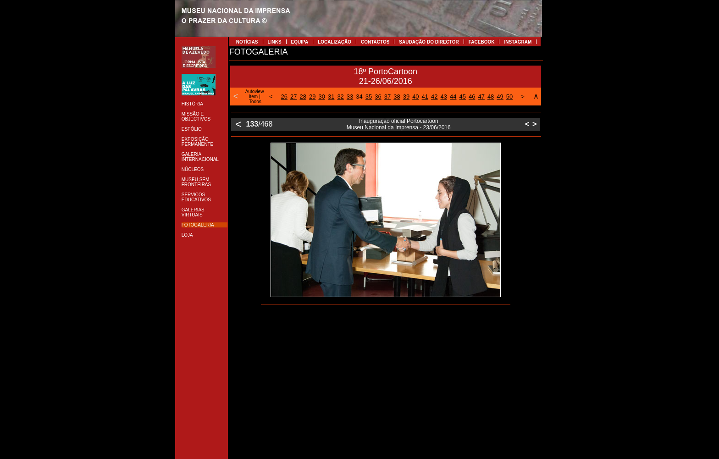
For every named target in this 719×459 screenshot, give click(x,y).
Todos (255, 101)
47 (481, 96)
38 (396, 96)
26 (284, 96)
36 (378, 96)
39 (406, 96)
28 (303, 96)
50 (509, 96)
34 (359, 96)
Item (253, 96)
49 (500, 96)
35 (368, 96)
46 (472, 96)
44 (453, 96)
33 (350, 96)
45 (462, 96)
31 (331, 96)
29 (312, 96)
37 (387, 96)
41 (425, 96)
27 (293, 96)
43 (444, 96)
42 (434, 96)
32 (340, 96)
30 (321, 96)
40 (415, 96)
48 (490, 96)
